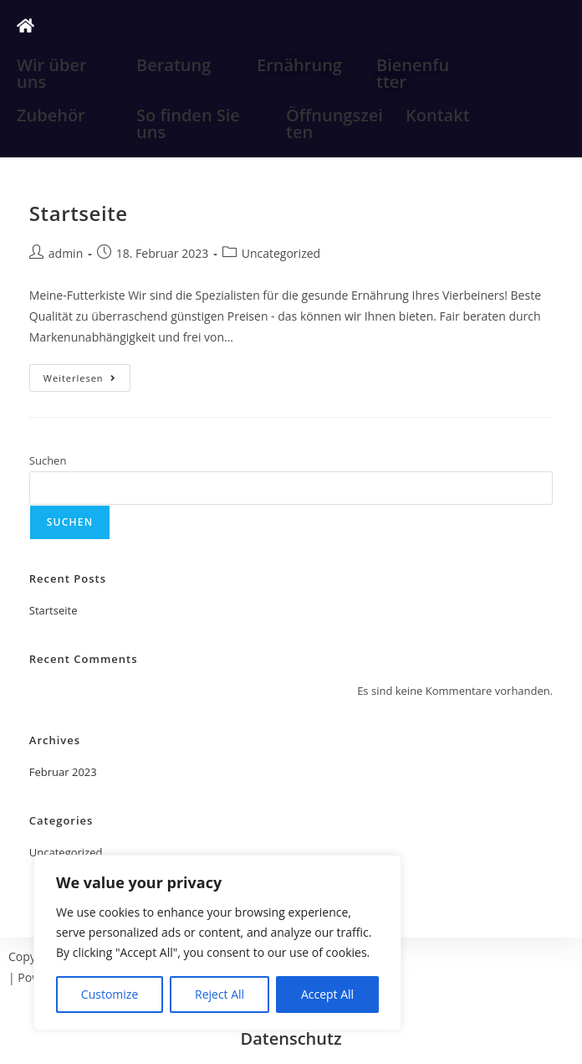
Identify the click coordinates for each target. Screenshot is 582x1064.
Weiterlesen (86, 374)
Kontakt (438, 115)
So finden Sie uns (188, 123)
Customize (109, 994)
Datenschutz (291, 1038)
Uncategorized (281, 253)
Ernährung (299, 65)
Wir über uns (52, 73)
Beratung (173, 65)
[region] (217, 943)
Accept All (327, 994)
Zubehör (51, 115)
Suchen (48, 460)
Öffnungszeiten (334, 123)
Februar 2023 (63, 771)
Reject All (219, 994)
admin (65, 253)
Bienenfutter (412, 73)
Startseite (78, 213)
